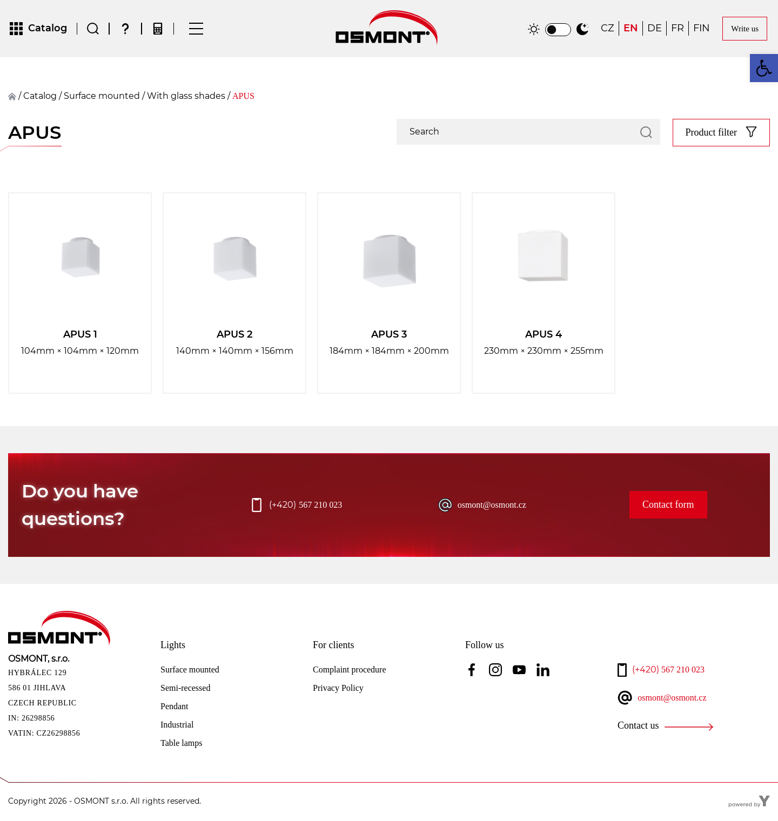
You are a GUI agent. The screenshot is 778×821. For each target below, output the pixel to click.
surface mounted (102, 97)
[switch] (558, 30)
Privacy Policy (338, 689)
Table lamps (181, 744)
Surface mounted (189, 670)
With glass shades (186, 97)
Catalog (40, 97)
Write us (745, 29)
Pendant (174, 707)
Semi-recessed (185, 689)
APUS (243, 97)
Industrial (176, 725)
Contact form (668, 506)
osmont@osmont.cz (492, 505)
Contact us (638, 727)
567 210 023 (305, 506)
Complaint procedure (349, 670)
